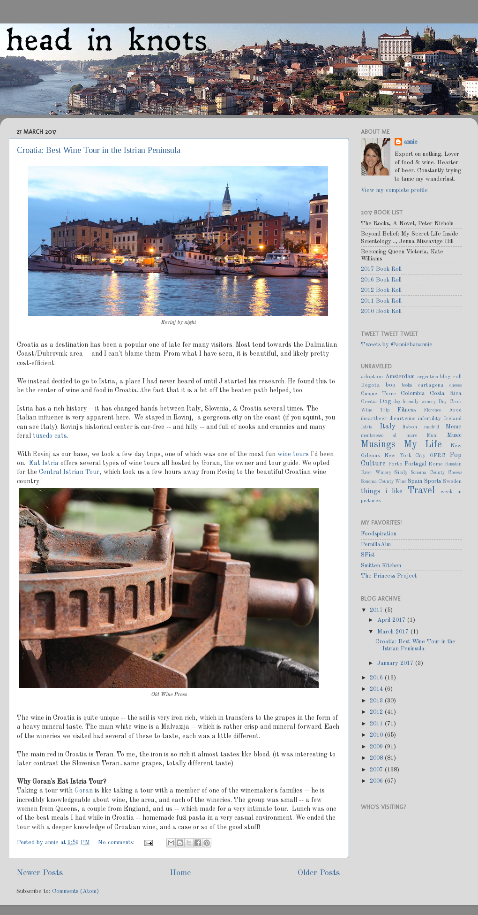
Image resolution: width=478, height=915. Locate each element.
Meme (454, 427)
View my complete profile (394, 190)
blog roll (451, 377)
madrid (431, 427)
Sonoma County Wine (383, 481)
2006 (377, 781)
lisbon (410, 427)
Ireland (453, 418)
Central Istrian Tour (69, 472)
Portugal (415, 464)
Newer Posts (39, 873)
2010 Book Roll (381, 311)
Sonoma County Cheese (436, 472)
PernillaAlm (376, 544)
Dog (385, 401)
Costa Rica (446, 393)
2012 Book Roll (381, 290)
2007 (377, 770)
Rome (435, 464)
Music (454, 435)
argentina (428, 376)
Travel (421, 491)
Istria (367, 427)
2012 (377, 712)
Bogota (370, 385)
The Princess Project (389, 576)
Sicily (401, 472)
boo (391, 385)
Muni (432, 435)
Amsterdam (400, 377)
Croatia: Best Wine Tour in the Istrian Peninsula (98, 150)
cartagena (431, 385)
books (407, 385)
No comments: (117, 842)
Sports (432, 481)
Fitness (406, 410)
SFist (367, 555)
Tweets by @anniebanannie (397, 345)
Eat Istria (44, 463)
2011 (377, 724)
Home (180, 873)
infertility (429, 418)
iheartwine (402, 418)
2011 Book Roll (381, 301)
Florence (432, 410)
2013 (377, 701)
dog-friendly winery (415, 401)
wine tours (293, 454)
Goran (84, 790)
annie (52, 842)
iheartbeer (374, 418)
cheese (455, 385)
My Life (423, 445)
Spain (415, 481)
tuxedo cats (50, 436)
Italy (388, 426)
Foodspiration (378, 534)
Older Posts (319, 873)
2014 (377, 689)
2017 (377, 610)
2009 (377, 747)
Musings (378, 445)
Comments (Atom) (75, 891)
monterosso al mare (389, 435)
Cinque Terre (378, 393)
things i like (382, 491)
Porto (395, 464)
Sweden (452, 481)
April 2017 (392, 620)
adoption (372, 377)
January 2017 (396, 663)
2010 (377, 735)
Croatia (369, 401)
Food (455, 410)
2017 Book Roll (381, 269)
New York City (405, 455)
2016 (377, 678)
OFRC (437, 455)
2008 (377, 758)
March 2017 (394, 632)
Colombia (413, 393)
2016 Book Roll (381, 280)
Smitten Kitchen (381, 566)
